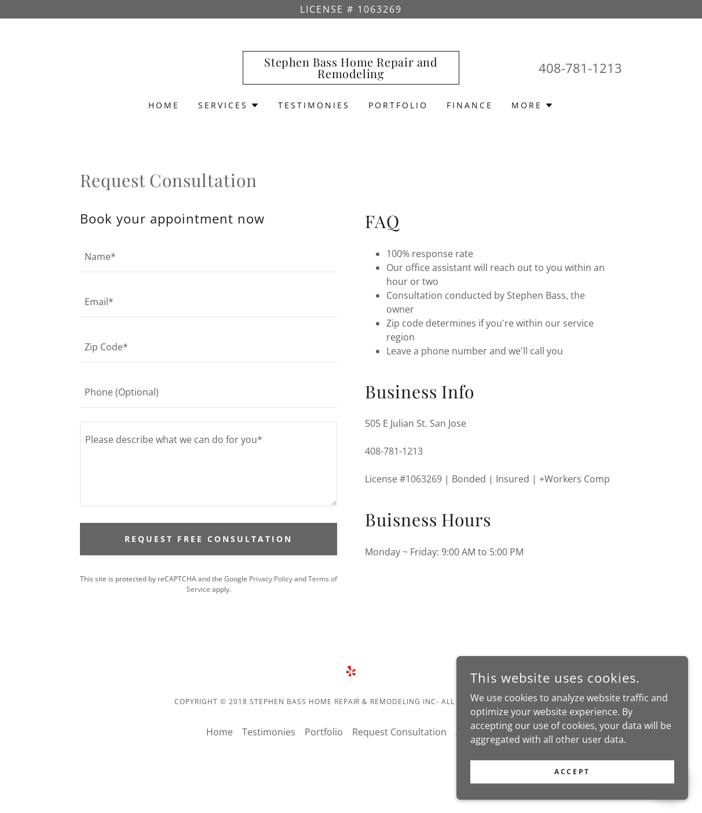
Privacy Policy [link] (270, 579)
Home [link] (164, 105)
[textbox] (208, 256)
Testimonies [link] (314, 105)
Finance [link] (470, 105)
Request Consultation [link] (399, 732)
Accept (572, 772)
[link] (351, 74)
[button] (228, 105)
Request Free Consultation (208, 538)
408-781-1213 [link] (580, 67)
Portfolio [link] (398, 105)
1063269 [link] (423, 479)
